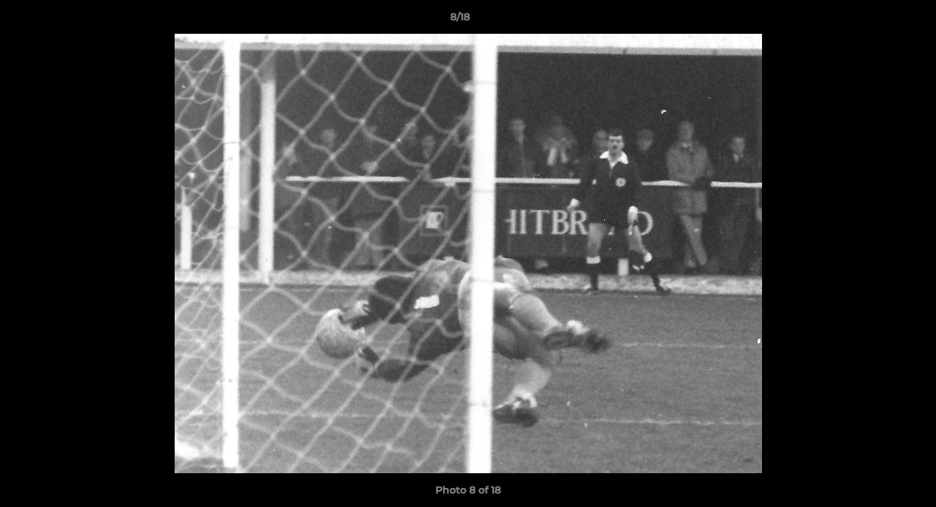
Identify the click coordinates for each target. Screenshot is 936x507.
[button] (876, 20)
